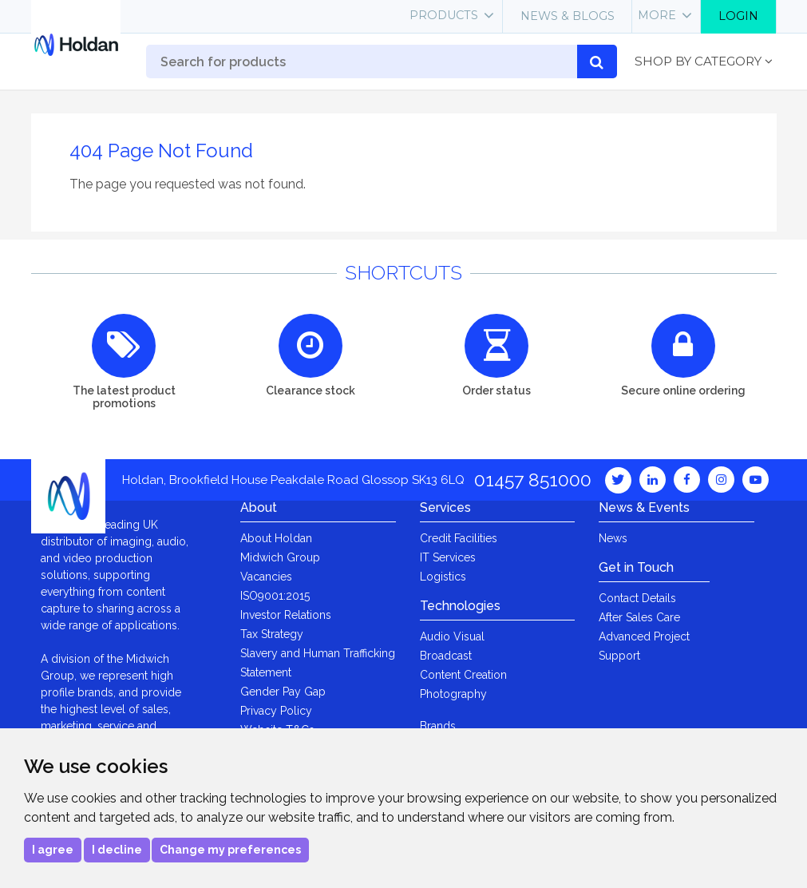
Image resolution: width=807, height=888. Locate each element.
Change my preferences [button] (230, 849)
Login (738, 16)
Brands (438, 726)
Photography (453, 694)
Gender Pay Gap (283, 691)
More (657, 15)
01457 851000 (532, 479)
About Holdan (276, 538)
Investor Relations (285, 615)
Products (443, 15)
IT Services (448, 557)
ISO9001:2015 (275, 595)
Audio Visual (452, 636)
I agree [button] (52, 849)
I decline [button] (117, 849)
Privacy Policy (276, 710)
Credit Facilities (458, 538)
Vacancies (266, 576)
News (613, 538)
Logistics (443, 576)
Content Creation (463, 674)
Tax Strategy (271, 634)
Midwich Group (280, 557)
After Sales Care (639, 617)
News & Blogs (567, 16)
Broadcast (446, 655)
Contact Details (637, 598)
